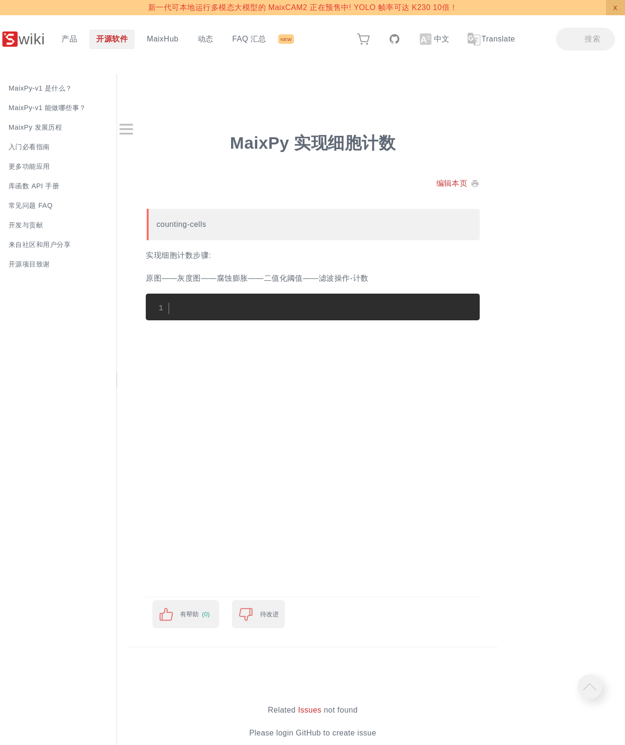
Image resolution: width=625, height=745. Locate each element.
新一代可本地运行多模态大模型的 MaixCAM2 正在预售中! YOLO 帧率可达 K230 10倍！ (302, 7)
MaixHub (163, 39)
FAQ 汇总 (249, 39)
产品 (69, 39)
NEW (286, 39)
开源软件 (112, 39)
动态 (205, 39)
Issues (322, 710)
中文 (434, 39)
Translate (490, 39)
